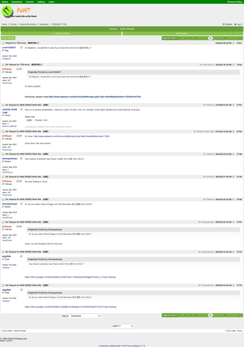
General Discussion (28, 24)
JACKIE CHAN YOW (203, 132)
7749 (240, 177)
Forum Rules (7, 331)
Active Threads (127, 29)
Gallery (41, 2)
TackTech (9, 341)
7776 (240, 285)
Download (17, 2)
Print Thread (8, 38)
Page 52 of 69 (170, 38)
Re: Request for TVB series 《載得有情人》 (24, 65)
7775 (240, 252)
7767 (240, 222)
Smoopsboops (206, 222)
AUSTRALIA (7, 172)
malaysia (5, 267)
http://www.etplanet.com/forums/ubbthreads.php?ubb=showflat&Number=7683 (71, 136)
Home (5, 2)
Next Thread (182, 33)
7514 (240, 43)
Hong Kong (7, 83)
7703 (240, 132)
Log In (238, 24)
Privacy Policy (234, 2)
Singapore (6, 59)
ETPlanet (208, 105)
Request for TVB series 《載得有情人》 (23, 43)
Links (51, 2)
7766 (240, 199)
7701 (240, 105)
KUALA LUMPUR (9, 126)
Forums (30, 2)
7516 (240, 65)
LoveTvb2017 (206, 65)
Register (227, 24)
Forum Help (231, 331)
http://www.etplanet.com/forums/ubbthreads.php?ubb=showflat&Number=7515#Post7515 (95, 96)
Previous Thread (61, 33)
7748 (240, 154)
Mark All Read (20, 331)
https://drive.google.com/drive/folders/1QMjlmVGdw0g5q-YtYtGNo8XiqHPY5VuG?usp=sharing (70, 307)
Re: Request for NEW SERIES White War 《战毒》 (27, 105)
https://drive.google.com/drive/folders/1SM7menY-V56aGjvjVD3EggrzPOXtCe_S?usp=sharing (70, 277)
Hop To (65, 316)
